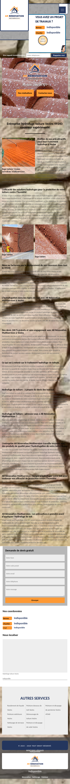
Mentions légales (35, 750)
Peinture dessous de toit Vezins (34, 708)
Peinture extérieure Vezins (14, 716)
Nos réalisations (25, 93)
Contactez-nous (45, 93)
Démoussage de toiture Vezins (32, 716)
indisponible (53, 27)
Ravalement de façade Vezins (15, 708)
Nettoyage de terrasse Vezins (15, 725)
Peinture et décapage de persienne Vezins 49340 (53, 710)
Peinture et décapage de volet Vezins (34, 725)
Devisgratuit (43, 40)
